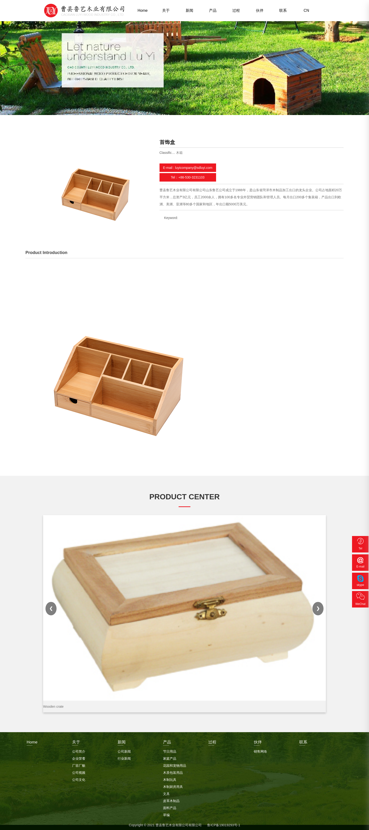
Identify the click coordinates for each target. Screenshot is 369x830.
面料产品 (169, 807)
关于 (166, 10)
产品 (213, 10)
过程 (236, 10)
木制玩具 (169, 778)
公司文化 (78, 778)
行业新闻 (124, 757)
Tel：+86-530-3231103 (188, 177)
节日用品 (169, 750)
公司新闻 (124, 750)
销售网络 (260, 750)
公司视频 (78, 771)
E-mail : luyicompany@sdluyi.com (188, 168)
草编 (166, 814)
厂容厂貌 (78, 764)
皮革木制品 (171, 800)
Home (143, 10)
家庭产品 (169, 757)
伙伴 (259, 10)
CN (306, 10)
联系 (283, 10)
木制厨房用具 (173, 785)
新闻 (189, 10)
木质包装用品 (173, 771)
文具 (166, 792)
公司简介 (78, 750)
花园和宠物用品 (174, 764)
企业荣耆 (78, 757)
